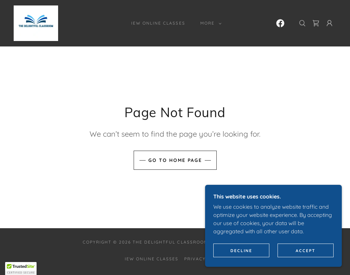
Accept (305, 250)
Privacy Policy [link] (204, 258)
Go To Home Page (175, 160)
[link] (36, 22)
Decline (241, 250)
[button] (209, 23)
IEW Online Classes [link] (158, 23)
